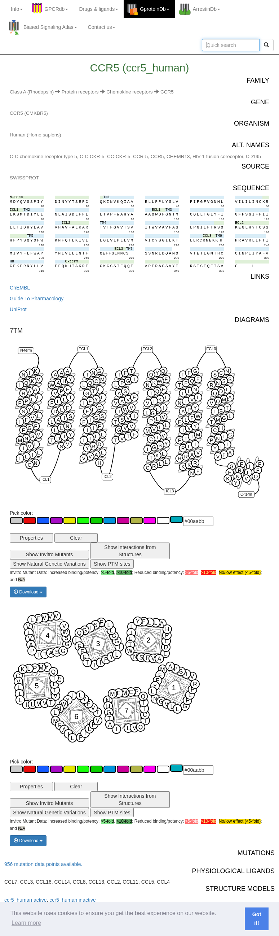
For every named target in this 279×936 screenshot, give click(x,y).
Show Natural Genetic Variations (49, 564)
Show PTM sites (112, 564)
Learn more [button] (26, 923)
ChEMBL (20, 288)
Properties (31, 538)
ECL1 (83, 349)
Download (28, 592)
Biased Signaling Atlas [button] (50, 27)
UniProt (18, 309)
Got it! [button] (256, 918)
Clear (76, 538)
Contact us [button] (102, 27)
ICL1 (45, 480)
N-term (26, 350)
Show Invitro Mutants (49, 554)
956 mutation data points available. (43, 864)
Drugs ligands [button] (98, 9)
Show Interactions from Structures (130, 550)
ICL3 (170, 491)
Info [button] (17, 9)
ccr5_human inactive (72, 900)
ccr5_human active (25, 900)
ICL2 (107, 476)
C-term (246, 494)
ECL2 (147, 349)
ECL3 (211, 349)
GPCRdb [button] (56, 9)
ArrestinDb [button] (206, 9)
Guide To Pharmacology (36, 298)
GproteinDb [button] (154, 9)
